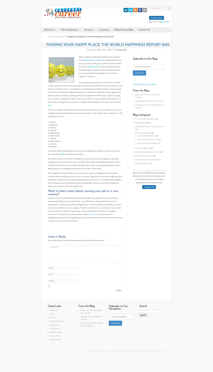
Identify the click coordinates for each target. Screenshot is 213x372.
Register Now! (164, 22)
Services (88, 30)
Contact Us (144, 30)
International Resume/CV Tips (147, 152)
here (49, 105)
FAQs (52, 317)
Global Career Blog (123, 30)
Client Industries (69, 30)
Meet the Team (56, 336)
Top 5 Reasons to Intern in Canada (149, 101)
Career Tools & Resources (147, 140)
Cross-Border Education (145, 119)
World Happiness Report (92, 60)
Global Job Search (142, 148)
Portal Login (156, 18)
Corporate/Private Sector (147, 143)
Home (50, 36)
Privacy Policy (55, 343)
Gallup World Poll (93, 67)
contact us (93, 214)
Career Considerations (146, 136)
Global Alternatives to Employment (149, 127)
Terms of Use (55, 339)
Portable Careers (142, 163)
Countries (104, 30)
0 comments (120, 49)
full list (62, 154)
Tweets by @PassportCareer (144, 84)
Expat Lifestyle (59, 36)
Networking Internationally (146, 160)
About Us (49, 30)
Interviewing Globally (143, 156)
